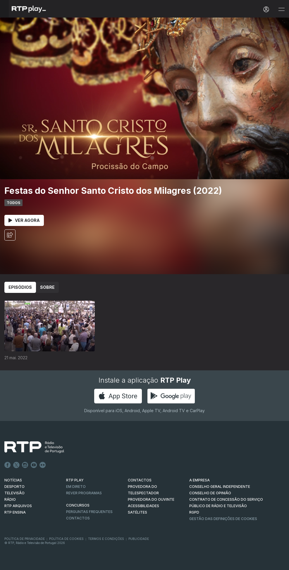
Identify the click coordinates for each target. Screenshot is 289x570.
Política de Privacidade (24, 538)
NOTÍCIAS (13, 480)
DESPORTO (14, 486)
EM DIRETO (76, 486)
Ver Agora (24, 220)
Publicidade (138, 538)
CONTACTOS (140, 480)
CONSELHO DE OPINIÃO (210, 493)
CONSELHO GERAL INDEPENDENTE (219, 486)
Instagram (25, 465)
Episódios (20, 287)
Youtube (34, 465)
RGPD (194, 512)
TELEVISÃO (14, 493)
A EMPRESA (199, 480)
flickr (42, 465)
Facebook (7, 465)
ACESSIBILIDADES (143, 506)
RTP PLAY (75, 480)
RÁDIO (10, 499)
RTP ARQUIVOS (18, 506)
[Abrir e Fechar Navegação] (281, 9)
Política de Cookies (66, 538)
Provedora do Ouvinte (151, 499)
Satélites (137, 512)
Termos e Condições (106, 538)
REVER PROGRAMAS (84, 493)
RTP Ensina (15, 512)
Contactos (78, 518)
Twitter (16, 465)
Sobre (47, 287)
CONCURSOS (78, 505)
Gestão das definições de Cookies (223, 519)
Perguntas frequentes (89, 511)
